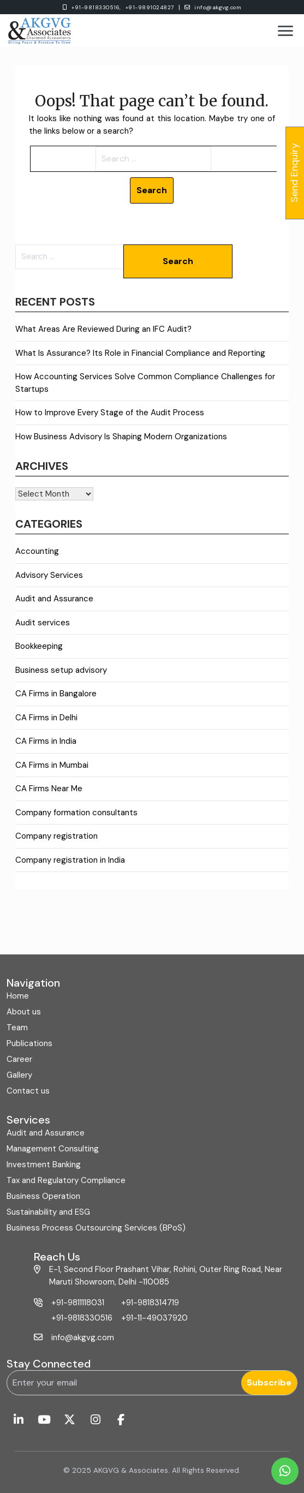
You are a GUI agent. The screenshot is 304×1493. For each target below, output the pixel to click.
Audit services (42, 622)
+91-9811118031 (77, 1302)
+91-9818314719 (150, 1302)
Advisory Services (49, 575)
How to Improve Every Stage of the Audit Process (109, 412)
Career (19, 1059)
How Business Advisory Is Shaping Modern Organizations (121, 436)
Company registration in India (70, 860)
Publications (29, 1043)
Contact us (28, 1090)
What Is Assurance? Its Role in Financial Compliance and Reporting (140, 353)
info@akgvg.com (213, 7)
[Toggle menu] (285, 30)
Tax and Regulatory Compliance (66, 1180)
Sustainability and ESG (48, 1212)
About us (24, 1011)
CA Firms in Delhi (46, 717)
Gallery (19, 1075)
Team (17, 1027)
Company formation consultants (76, 812)
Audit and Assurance (54, 598)
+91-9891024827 (150, 7)
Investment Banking (44, 1164)
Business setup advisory (61, 670)
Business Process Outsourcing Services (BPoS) (96, 1227)
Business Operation (43, 1196)
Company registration (56, 836)
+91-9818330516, (96, 7)
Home (18, 995)
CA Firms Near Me (48, 788)
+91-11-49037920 (154, 1317)
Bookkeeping (39, 646)
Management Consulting (53, 1148)
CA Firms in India (45, 741)
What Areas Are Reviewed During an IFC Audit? (103, 329)
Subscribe (269, 1382)
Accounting (37, 551)
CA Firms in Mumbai (51, 765)
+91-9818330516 (81, 1317)
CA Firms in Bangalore (56, 693)
